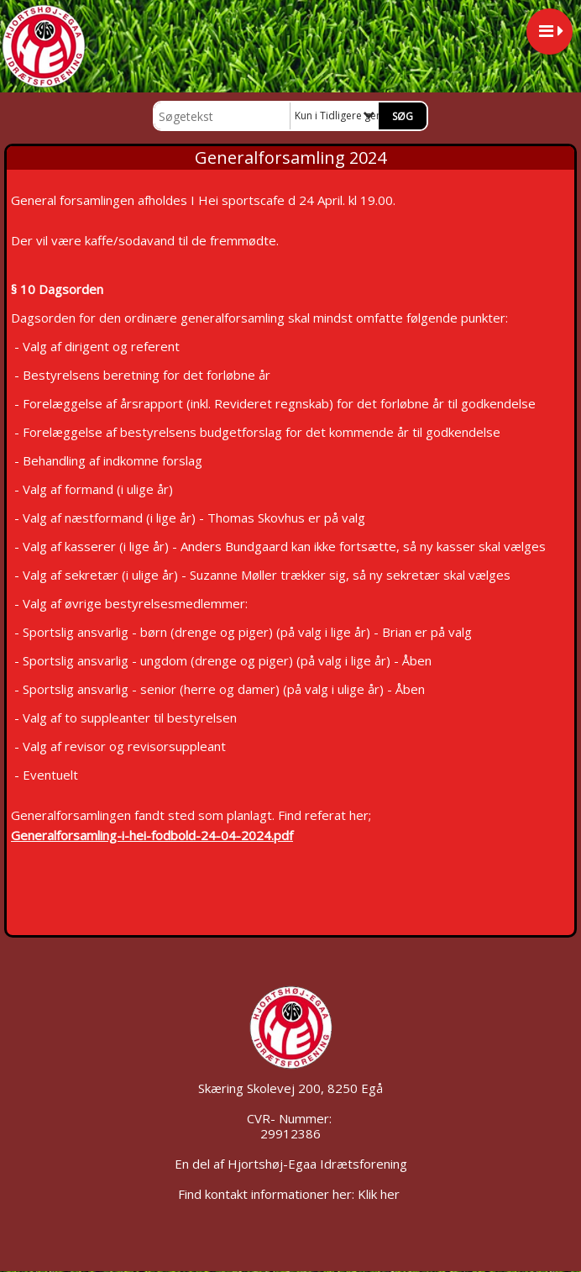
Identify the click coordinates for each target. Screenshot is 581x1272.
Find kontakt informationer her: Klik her (290, 1193)
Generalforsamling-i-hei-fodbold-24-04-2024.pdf (152, 835)
